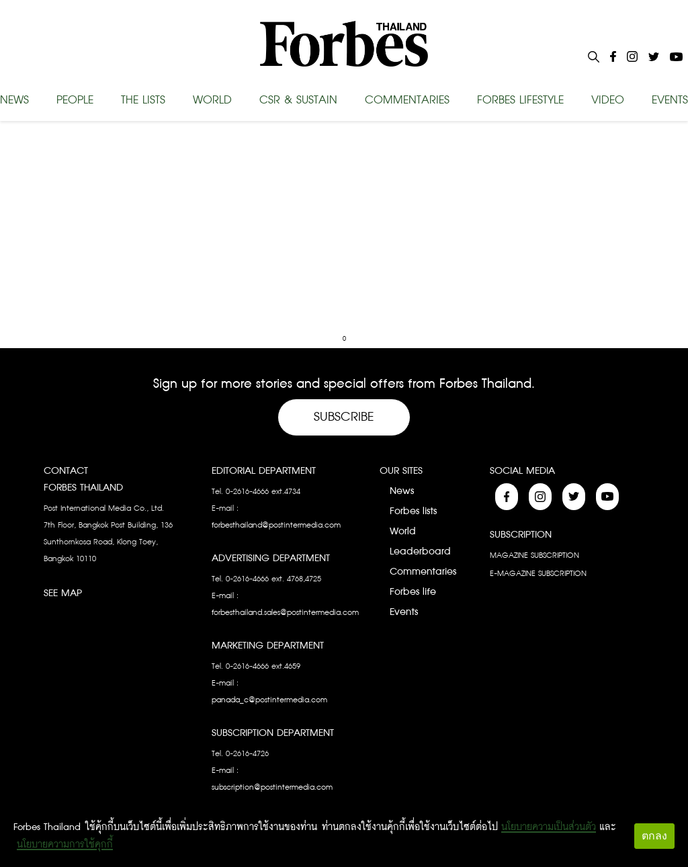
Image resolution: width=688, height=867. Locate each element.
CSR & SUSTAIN (298, 100)
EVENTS (670, 100)
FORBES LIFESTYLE (520, 100)
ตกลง (654, 835)
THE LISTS (143, 100)
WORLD (212, 100)
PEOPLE (74, 100)
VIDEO (607, 100)
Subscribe (344, 417)
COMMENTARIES (407, 100)
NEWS (14, 100)
